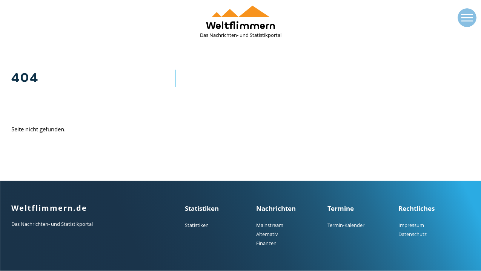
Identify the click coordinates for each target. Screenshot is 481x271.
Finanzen (266, 243)
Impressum (411, 225)
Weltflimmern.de (49, 208)
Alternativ (267, 234)
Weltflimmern (241, 22)
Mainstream (269, 225)
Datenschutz (412, 234)
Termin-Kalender (345, 225)
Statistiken (197, 225)
